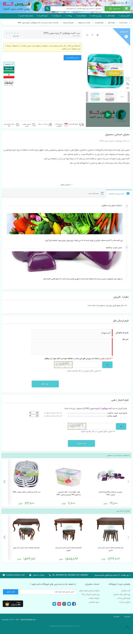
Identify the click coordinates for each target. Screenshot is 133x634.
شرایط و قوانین (105, 358)
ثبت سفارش (125, 590)
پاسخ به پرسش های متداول (89, 590)
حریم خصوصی (94, 602)
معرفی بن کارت (124, 602)
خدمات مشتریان (92, 584)
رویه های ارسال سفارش (121, 594)
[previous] (128, 482)
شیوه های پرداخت (123, 598)
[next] (5, 482)
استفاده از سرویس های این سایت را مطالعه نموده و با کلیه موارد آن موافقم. (77, 358)
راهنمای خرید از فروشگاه (119, 584)
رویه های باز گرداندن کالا (90, 594)
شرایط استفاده (94, 598)
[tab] (65, 207)
